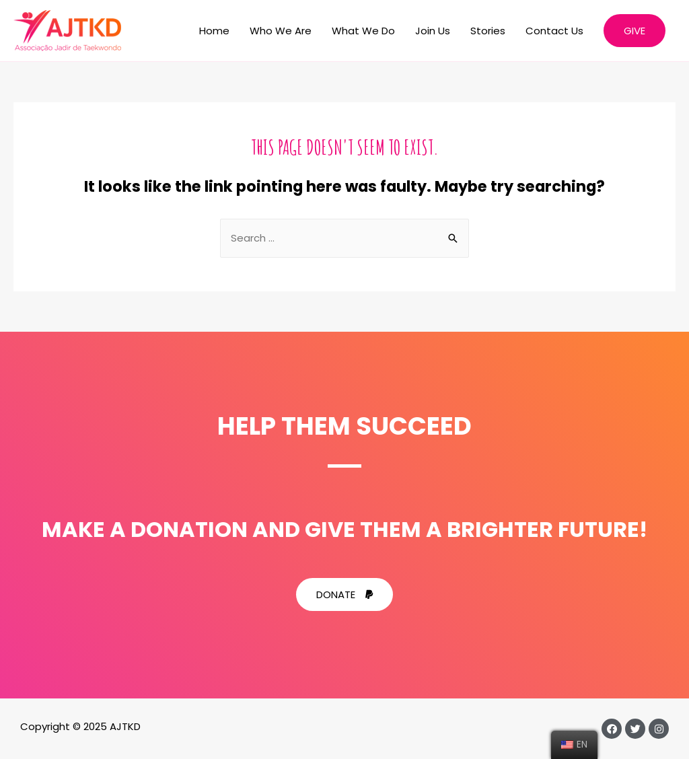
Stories (487, 31)
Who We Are (281, 31)
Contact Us (554, 31)
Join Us (432, 31)
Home (214, 31)
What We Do (363, 31)
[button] (344, 594)
